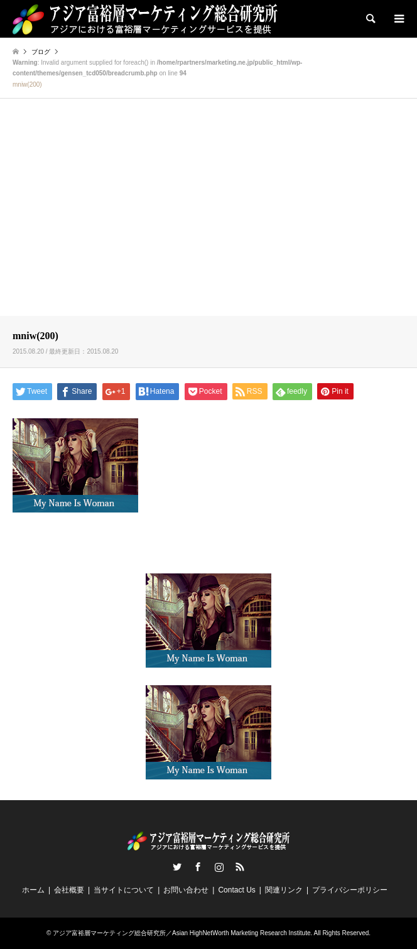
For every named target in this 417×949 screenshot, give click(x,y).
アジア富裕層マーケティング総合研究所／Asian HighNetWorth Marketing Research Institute (181, 933)
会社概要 (69, 890)
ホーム (33, 890)
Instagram (219, 866)
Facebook (197, 866)
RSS (240, 866)
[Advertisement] (208, 218)
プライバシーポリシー (349, 890)
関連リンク (284, 890)
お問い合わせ (185, 890)
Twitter (177, 866)
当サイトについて (124, 890)
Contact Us (236, 890)
